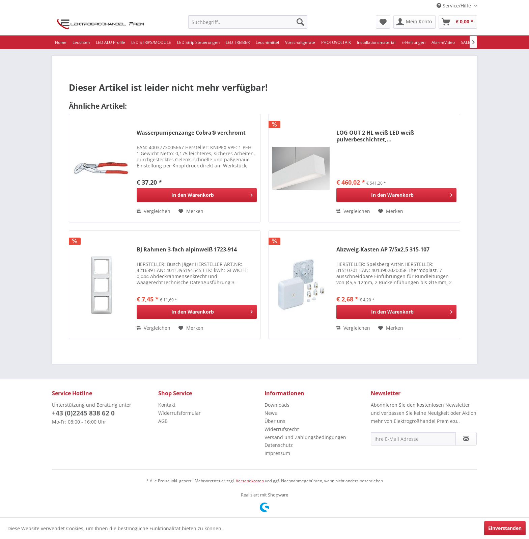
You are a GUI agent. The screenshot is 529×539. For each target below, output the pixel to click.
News (270, 413)
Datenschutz (278, 445)
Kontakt (166, 405)
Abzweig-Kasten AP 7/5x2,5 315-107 (382, 249)
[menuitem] (247, 22)
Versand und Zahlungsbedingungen (305, 437)
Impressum (277, 453)
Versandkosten (250, 481)
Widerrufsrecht (281, 429)
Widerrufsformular (179, 413)
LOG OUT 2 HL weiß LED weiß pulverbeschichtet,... (375, 136)
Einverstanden (505, 528)
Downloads (276, 405)
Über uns (274, 421)
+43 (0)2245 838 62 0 (83, 413)
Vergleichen (153, 211)
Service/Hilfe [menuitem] (454, 5)
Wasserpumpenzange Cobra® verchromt (191, 132)
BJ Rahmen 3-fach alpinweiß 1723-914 (187, 249)
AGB (163, 421)
